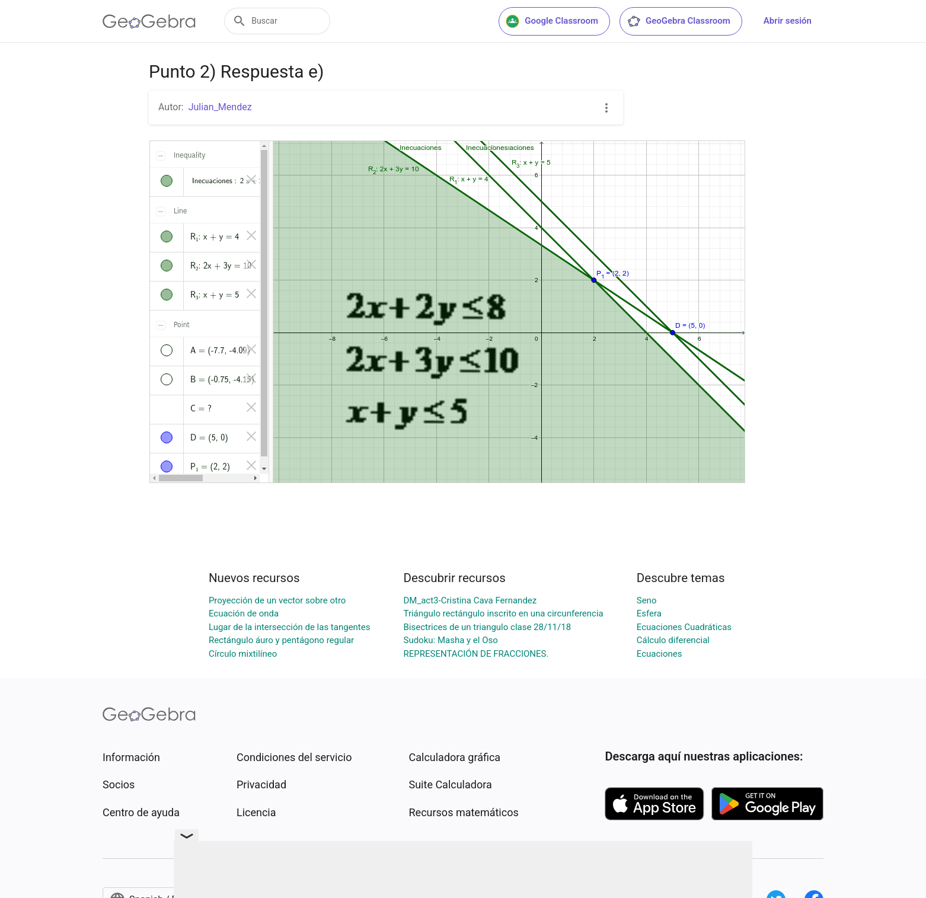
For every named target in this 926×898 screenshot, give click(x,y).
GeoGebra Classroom (678, 21)
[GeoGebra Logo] (149, 21)
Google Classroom (552, 21)
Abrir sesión (788, 20)
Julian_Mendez (220, 107)
